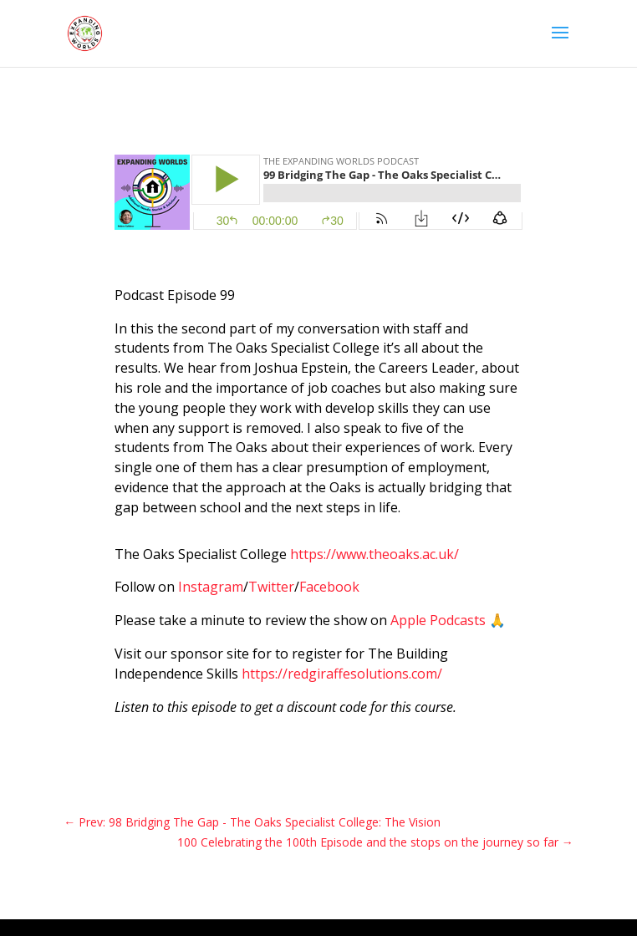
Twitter (271, 586)
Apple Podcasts (438, 620)
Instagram (210, 586)
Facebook (329, 586)
